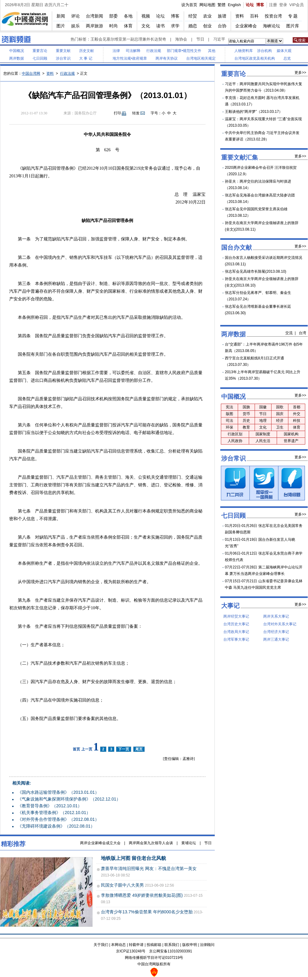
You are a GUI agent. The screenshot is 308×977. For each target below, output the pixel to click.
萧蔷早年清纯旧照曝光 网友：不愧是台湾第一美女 (149, 868)
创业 (207, 25)
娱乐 (75, 25)
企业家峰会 (246, 25)
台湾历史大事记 (236, 624)
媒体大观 (284, 51)
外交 (296, 414)
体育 (128, 25)
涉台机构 (264, 51)
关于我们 (101, 945)
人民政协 (235, 441)
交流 (289, 333)
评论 (75, 16)
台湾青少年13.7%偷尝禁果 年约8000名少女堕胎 (147, 911)
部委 (113, 16)
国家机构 (291, 434)
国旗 (246, 407)
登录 (283, 4)
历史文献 (86, 51)
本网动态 (118, 945)
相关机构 (267, 58)
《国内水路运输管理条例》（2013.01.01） (58, 792)
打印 (117, 113)
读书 (160, 25)
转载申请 (136, 945)
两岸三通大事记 (276, 639)
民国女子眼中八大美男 (122, 885)
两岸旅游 (94, 25)
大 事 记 (85, 58)
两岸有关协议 (167, 58)
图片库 (292, 25)
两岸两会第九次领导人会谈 (151, 843)
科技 (296, 420)
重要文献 (63, 51)
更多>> (300, 72)
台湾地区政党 (245, 58)
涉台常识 (63, 58)
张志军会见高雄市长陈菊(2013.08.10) (255, 271)
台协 (222, 25)
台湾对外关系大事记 (279, 624)
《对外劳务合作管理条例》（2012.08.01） (58, 819)
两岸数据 (16, 58)
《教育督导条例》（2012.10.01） (49, 805)
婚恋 (192, 25)
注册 (273, 4)
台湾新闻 (94, 16)
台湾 (302, 333)
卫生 (279, 427)
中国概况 (16, 51)
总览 (287, 58)
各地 (128, 16)
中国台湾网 (31, 73)
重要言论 (40, 51)
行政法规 (153, 51)
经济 (279, 420)
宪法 (229, 407)
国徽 (263, 407)
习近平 (219, 39)
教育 (246, 427)
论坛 (250, 4)
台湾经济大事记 (276, 632)
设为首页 (189, 4)
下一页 (123, 749)
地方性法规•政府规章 (130, 58)
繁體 (221, 4)
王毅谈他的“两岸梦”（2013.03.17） (254, 111)
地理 (263, 420)
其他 (211, 51)
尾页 (139, 749)
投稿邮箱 (154, 945)
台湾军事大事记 (236, 639)
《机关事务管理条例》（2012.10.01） (53, 812)
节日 (200, 39)
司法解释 (133, 51)
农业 (207, 16)
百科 (254, 16)
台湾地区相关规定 (201, 58)
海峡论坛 (271, 25)
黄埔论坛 (188, 843)
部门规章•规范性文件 (184, 51)
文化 (145, 25)
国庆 (279, 414)
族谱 (222, 16)
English (234, 4)
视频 (145, 16)
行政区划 (235, 434)
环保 (229, 427)
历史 (246, 420)
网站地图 (207, 4)
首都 (296, 407)
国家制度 (263, 434)
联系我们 (171, 945)
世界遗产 (291, 441)
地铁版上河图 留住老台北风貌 (133, 858)
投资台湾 (273, 16)
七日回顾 (40, 58)
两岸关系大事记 (276, 616)
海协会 (181, 39)
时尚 (113, 25)
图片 (60, 25)
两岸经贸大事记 (236, 616)
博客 (260, 4)
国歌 (279, 407)
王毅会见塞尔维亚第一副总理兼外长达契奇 (128, 39)
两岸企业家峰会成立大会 (100, 843)
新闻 (60, 16)
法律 (116, 51)
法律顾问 (207, 945)
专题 (293, 16)
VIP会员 (296, 4)
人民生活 (263, 441)
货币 (246, 414)
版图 (229, 414)
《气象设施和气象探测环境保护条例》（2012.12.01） (69, 799)
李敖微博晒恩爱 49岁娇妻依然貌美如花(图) (142, 895)
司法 (229, 420)
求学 (175, 25)
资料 (239, 16)
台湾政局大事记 (236, 632)
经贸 (192, 16)
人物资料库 (243, 51)
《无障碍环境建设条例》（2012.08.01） (56, 826)
